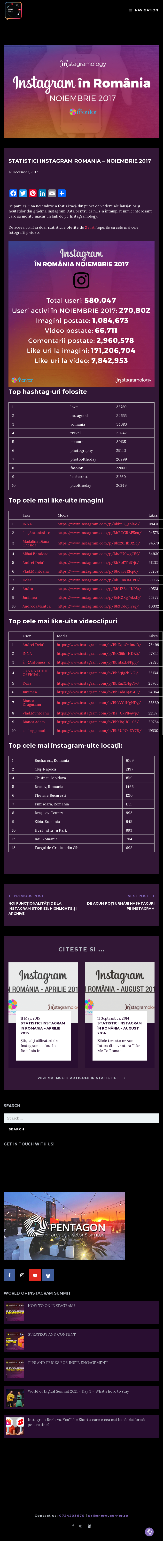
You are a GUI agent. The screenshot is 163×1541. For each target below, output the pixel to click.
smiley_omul (34, 730)
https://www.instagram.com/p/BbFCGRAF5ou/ (99, 532)
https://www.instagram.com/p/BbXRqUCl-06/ (98, 722)
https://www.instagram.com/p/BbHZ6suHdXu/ (99, 588)
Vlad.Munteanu (36, 571)
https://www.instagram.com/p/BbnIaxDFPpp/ (98, 662)
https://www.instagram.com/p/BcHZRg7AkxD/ (99, 597)
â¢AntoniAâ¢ (36, 532)
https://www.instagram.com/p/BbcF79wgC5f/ (99, 554)
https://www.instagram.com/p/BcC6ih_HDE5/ (98, 653)
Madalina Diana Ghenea (36, 543)
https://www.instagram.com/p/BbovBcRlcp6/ (98, 571)
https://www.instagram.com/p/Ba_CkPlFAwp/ (98, 713)
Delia (27, 580)
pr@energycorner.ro (108, 1515)
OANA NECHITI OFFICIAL (36, 673)
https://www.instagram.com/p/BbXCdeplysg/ (98, 606)
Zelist (90, 227)
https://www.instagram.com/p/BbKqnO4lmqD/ (99, 644)
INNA (27, 524)
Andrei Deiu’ (33, 562)
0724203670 (72, 1515)
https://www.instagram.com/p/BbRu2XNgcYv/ (98, 683)
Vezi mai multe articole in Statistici (81, 1078)
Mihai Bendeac (35, 554)
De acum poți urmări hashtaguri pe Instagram (118, 902)
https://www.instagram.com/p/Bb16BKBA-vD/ (99, 580)
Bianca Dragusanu (32, 702)
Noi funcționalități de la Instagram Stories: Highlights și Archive (45, 904)
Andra (28, 588)
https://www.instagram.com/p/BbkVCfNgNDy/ (99, 702)
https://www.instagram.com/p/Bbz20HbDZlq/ (99, 543)
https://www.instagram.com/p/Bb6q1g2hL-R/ (97, 673)
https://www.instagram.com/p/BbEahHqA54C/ (98, 692)
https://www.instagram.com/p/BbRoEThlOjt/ (98, 562)
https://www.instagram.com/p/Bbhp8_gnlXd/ (99, 524)
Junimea (30, 597)
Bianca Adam (34, 722)
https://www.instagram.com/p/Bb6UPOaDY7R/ (99, 730)
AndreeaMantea (37, 606)
